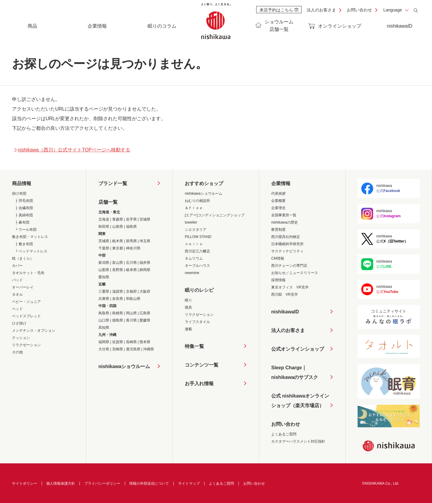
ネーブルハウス (197, 266)
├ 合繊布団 (24, 208)
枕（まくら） (23, 258)
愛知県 (103, 277)
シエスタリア (195, 229)
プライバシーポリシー (102, 483)
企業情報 (280, 183)
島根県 (117, 313)
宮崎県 (117, 349)
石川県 (131, 263)
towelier (191, 222)
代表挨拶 (278, 193)
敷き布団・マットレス (30, 237)
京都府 (131, 291)
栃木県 (117, 241)
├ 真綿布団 (24, 215)
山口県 (103, 320)
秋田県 (103, 226)
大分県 (103, 349)
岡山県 (131, 313)
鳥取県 (103, 313)
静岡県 (145, 270)
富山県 (117, 263)
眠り (188, 300)
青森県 (117, 219)
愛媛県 (145, 320)
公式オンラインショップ (297, 349)
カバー (17, 266)
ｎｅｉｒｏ (194, 244)
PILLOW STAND (198, 237)
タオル (17, 294)
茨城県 (103, 241)
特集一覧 (194, 346)
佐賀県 (117, 342)
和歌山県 (133, 299)
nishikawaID (399, 26)
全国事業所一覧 (283, 215)
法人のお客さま (321, 10)
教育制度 (278, 229)
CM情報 (277, 258)
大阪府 (145, 291)
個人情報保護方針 (60, 483)
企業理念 (278, 208)
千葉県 (103, 248)
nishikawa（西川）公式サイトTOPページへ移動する (72, 149)
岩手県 (131, 219)
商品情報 (21, 183)
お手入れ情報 (199, 383)
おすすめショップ (204, 183)
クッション (21, 338)
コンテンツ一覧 (201, 364)
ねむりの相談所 (197, 201)
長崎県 (131, 342)
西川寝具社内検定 (285, 237)
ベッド (17, 309)
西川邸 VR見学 (284, 294)
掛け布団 (19, 193)
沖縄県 (148, 349)
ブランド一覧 (112, 183)
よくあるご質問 (283, 434)
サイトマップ (189, 483)
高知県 (103, 327)
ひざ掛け (19, 323)
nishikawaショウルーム (124, 366)
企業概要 (278, 201)
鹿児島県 (133, 349)
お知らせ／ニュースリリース (294, 273)
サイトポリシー (24, 483)
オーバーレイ (23, 287)
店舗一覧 (108, 202)
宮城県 (145, 219)
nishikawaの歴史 (284, 222)
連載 (188, 329)
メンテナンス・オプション (33, 330)
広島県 (145, 313)
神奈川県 (133, 248)
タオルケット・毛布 (28, 273)
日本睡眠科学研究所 (287, 244)
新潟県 (103, 263)
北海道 (103, 219)
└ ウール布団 (26, 229)
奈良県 (117, 299)
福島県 (131, 226)
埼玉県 (145, 241)
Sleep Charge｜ (294, 373)
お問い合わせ (359, 10)
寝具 (188, 307)
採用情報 (278, 280)
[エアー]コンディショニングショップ (214, 215)
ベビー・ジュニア (26, 302)
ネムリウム (194, 258)
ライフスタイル (197, 322)
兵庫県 (103, 299)
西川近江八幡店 (197, 251)
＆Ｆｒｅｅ (194, 208)
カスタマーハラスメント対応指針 (298, 441)
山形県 (117, 226)
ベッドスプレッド (26, 316)
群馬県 (131, 241)
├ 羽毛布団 (24, 201)
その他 (17, 352)
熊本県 (145, 342)
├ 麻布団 (22, 222)
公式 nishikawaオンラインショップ (300, 401)
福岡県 (103, 342)
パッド (17, 280)
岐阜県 (131, 270)
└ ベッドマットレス (31, 251)
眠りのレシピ (199, 290)
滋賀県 (117, 291)
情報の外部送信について (149, 483)
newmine (192, 273)
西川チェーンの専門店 (289, 266)
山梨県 (103, 270)
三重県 (103, 291)
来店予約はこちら (279, 10)
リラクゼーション (26, 345)
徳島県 (117, 320)
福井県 (145, 263)
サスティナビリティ (287, 251)
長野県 (117, 270)
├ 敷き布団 (24, 244)
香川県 (131, 320)
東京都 (117, 248)
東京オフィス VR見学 (290, 287)
